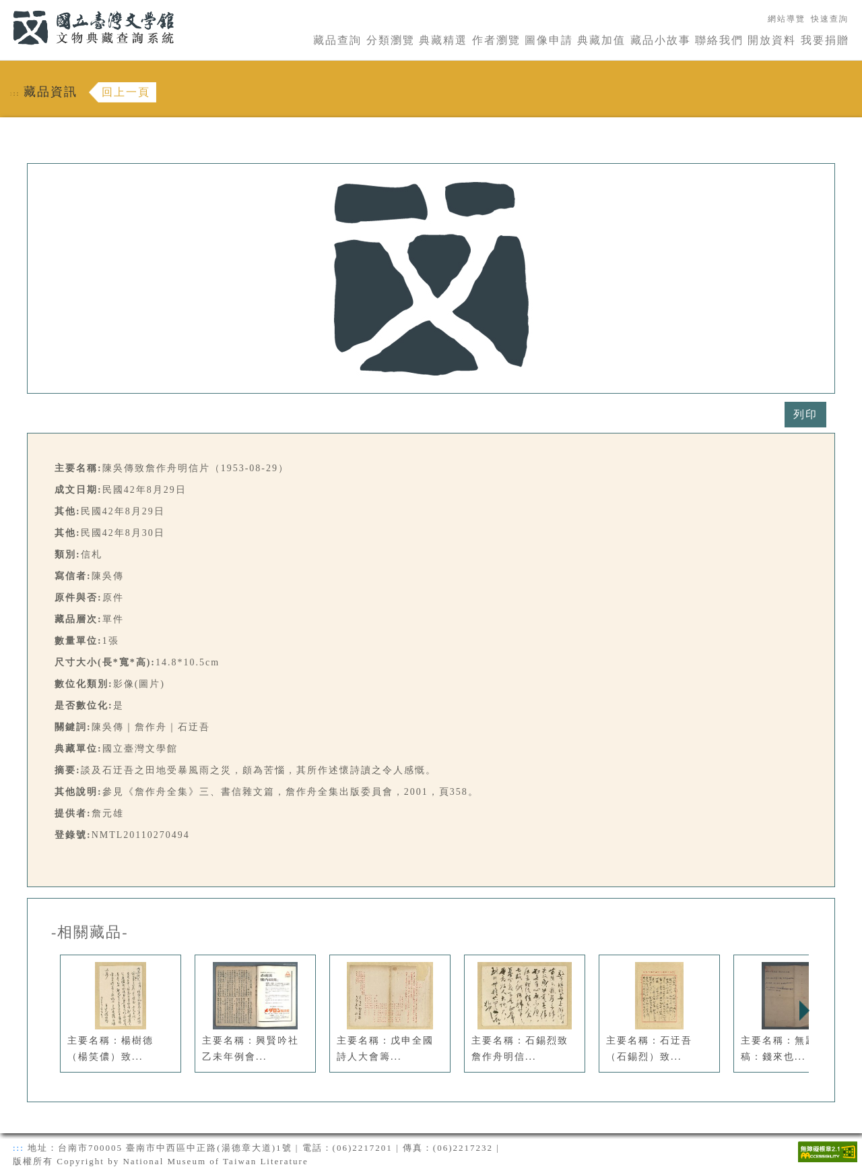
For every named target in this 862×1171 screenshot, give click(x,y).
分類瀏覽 (390, 40)
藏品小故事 (660, 40)
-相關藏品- (90, 932)
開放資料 (772, 40)
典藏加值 (601, 40)
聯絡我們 (719, 40)
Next (804, 1010)
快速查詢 (830, 19)
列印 (805, 414)
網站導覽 (786, 19)
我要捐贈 (825, 40)
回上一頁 (126, 92)
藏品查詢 (337, 40)
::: (4, 7)
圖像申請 (549, 40)
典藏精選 (443, 40)
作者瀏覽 (496, 40)
